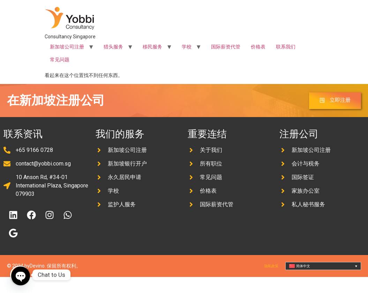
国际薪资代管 (225, 46)
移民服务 (152, 46)
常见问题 (59, 59)
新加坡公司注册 (67, 46)
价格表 (258, 46)
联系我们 (285, 46)
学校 (186, 46)
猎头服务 (113, 46)
